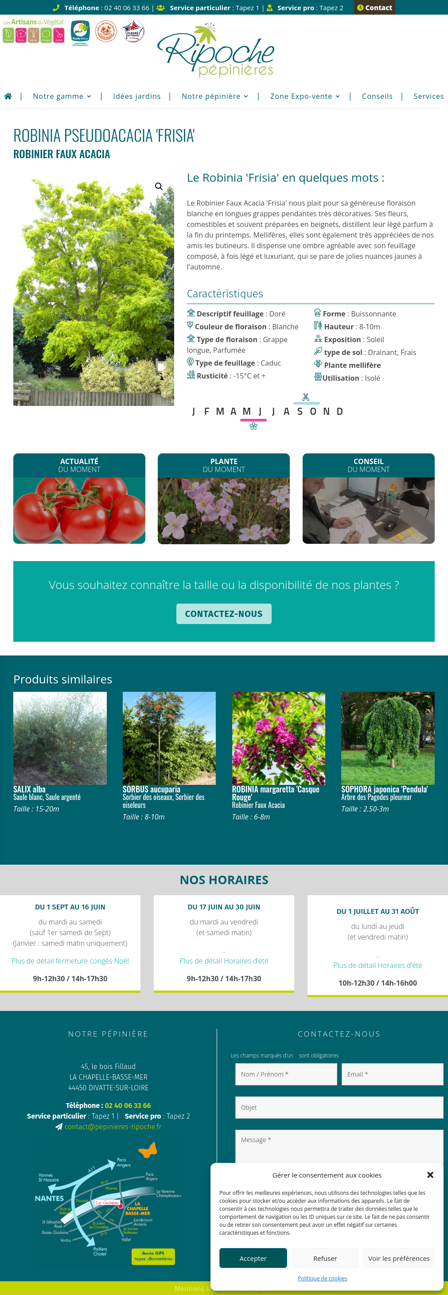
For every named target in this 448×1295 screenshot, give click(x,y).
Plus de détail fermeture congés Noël (70, 961)
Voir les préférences (399, 1258)
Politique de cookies (322, 1278)
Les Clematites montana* (224, 512)
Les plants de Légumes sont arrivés (79, 512)
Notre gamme (58, 97)
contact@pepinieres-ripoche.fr (113, 1127)
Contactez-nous (224, 613)
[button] (430, 1174)
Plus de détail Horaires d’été (224, 961)
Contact (374, 7)
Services (429, 97)
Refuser (325, 1258)
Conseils (377, 97)
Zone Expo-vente (301, 97)
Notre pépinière (211, 97)
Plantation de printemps (368, 510)
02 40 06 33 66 (128, 1105)
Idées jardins (137, 97)
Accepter (253, 1258)
